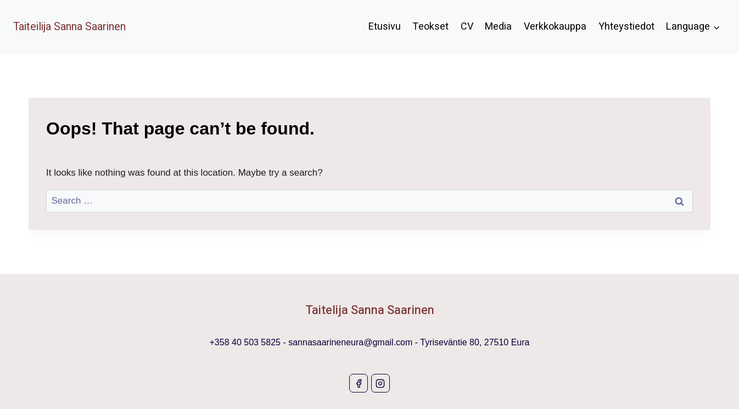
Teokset (430, 26)
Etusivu (384, 26)
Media (498, 26)
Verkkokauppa (555, 26)
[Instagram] (380, 383)
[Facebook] (358, 383)
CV (467, 26)
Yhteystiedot (626, 26)
